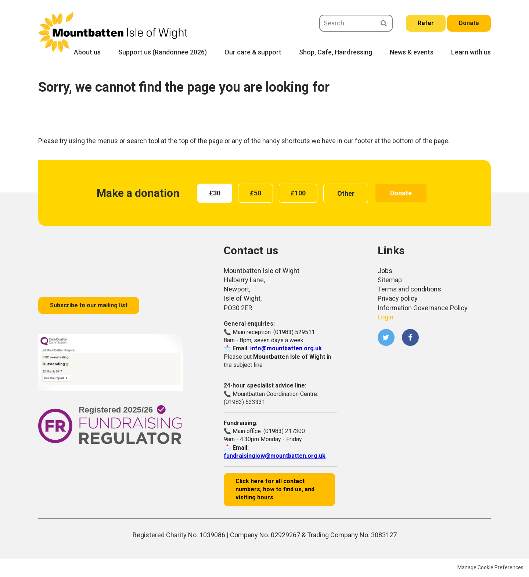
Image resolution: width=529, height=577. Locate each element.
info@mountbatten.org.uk (286, 348)
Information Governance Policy (423, 308)
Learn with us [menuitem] (471, 52)
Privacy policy (398, 298)
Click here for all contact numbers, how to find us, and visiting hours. (274, 489)
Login (385, 317)
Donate (469, 23)
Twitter (386, 337)
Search (383, 23)
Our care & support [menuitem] (252, 52)
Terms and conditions (409, 289)
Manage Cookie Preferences (490, 567)
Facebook (410, 337)
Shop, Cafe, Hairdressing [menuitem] (335, 52)
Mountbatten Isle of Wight (112, 32)
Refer (426, 23)
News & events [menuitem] (411, 52)
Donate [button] (401, 193)
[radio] (214, 193)
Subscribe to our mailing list (88, 305)
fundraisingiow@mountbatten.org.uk (274, 455)
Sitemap (390, 280)
